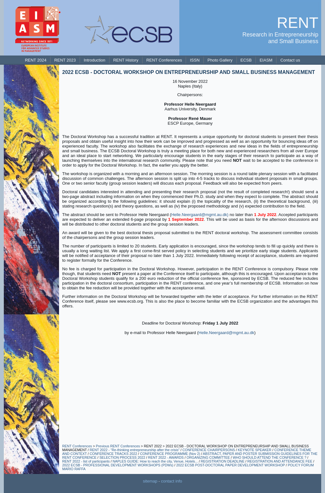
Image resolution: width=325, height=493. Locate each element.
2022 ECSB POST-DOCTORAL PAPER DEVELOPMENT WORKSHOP (230, 465)
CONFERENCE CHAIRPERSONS (209, 450)
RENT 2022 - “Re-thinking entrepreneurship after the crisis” (134, 450)
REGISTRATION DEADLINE (223, 461)
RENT (297, 22)
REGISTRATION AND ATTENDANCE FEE (279, 461)
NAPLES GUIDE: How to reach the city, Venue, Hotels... (155, 461)
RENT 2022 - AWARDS (166, 457)
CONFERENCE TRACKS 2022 (113, 454)
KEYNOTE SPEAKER (254, 450)
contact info (171, 481)
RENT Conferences (77, 446)
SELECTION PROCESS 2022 (122, 457)
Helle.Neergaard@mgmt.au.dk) (199, 214)
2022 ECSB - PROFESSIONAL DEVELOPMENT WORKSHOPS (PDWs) (117, 465)
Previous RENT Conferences (118, 446)
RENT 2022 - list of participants (86, 461)
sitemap (150, 481)
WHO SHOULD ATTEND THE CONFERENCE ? (269, 457)
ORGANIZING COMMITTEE (208, 457)
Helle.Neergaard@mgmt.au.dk (226, 332)
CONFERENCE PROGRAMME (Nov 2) (170, 454)
